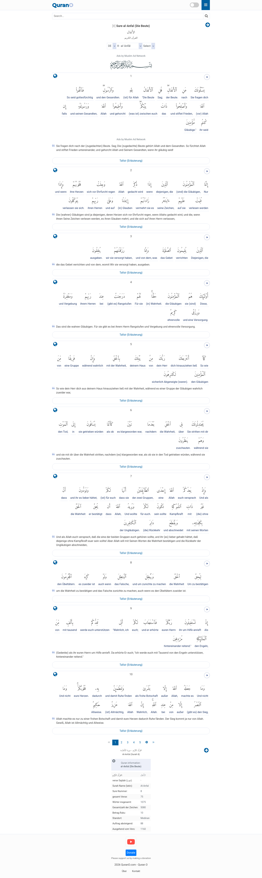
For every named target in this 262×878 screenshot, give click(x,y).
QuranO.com (128, 864)
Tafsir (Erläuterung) (130, 160)
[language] (55, 76)
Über (124, 871)
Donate (131, 852)
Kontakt (136, 871)
